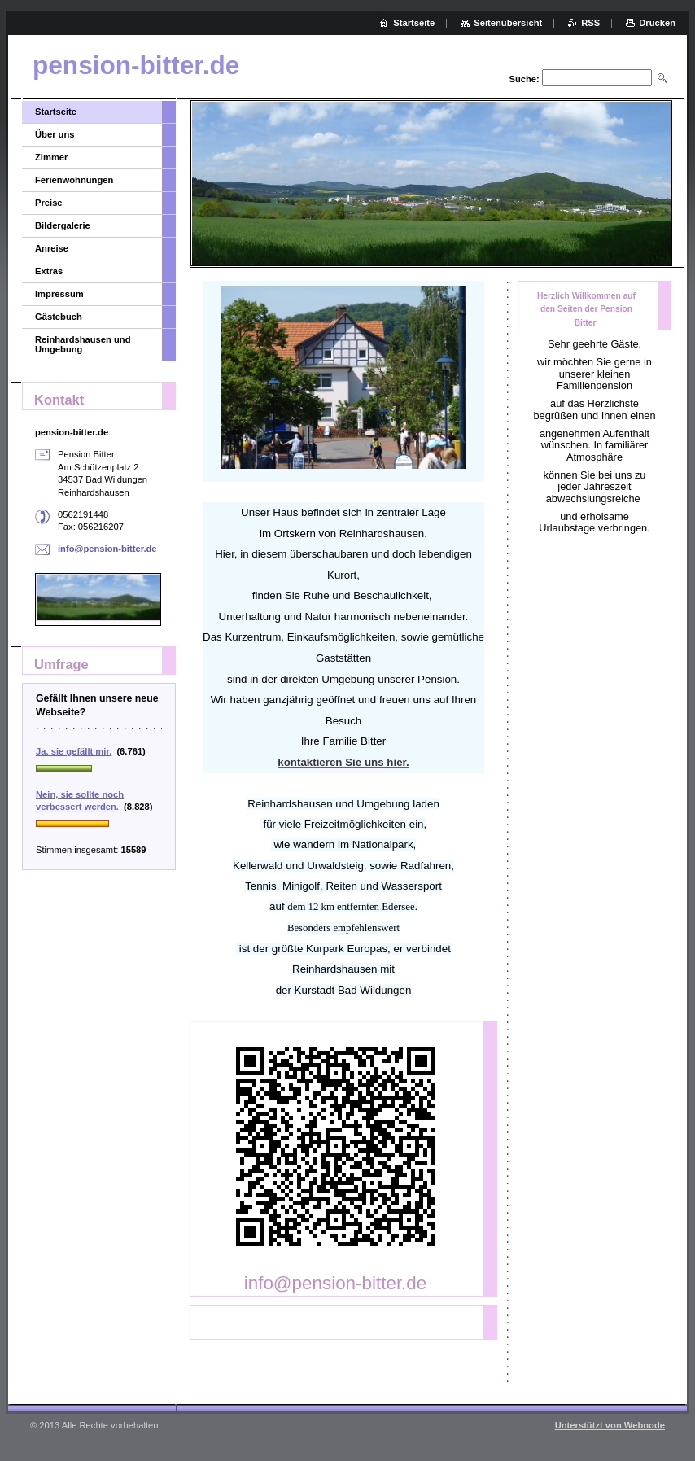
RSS (590, 23)
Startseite (55, 111)
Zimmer (51, 157)
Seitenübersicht (508, 23)
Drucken (657, 23)
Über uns (55, 134)
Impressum (59, 294)
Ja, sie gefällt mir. (73, 751)
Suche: (524, 79)
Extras (49, 271)
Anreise (51, 248)
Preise (49, 203)
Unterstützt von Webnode (610, 1425)
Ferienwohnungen (74, 180)
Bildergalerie (62, 225)
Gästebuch (58, 317)
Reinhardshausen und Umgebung (83, 344)
